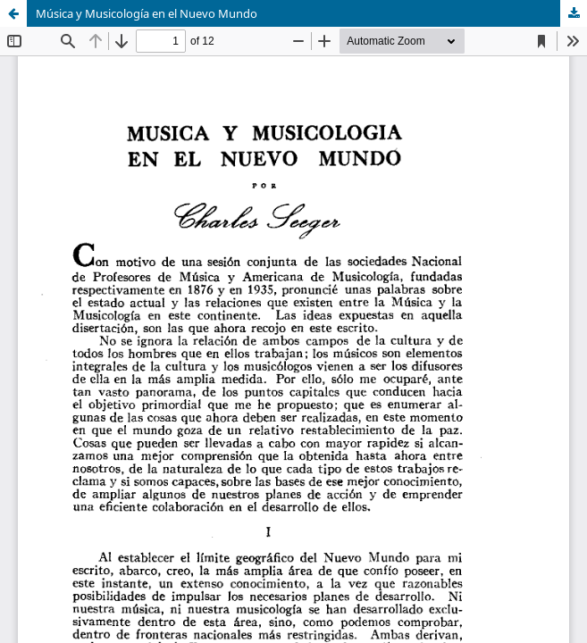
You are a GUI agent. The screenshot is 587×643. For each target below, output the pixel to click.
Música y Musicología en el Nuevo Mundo (146, 13)
